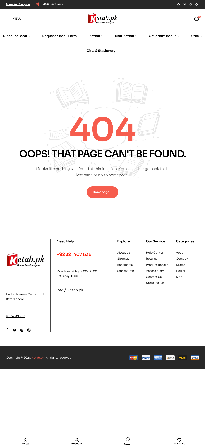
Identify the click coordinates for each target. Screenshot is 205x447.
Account (76, 443)
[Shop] (26, 440)
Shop (25, 443)
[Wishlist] (179, 440)
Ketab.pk (38, 357)
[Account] (77, 440)
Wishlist (179, 443)
